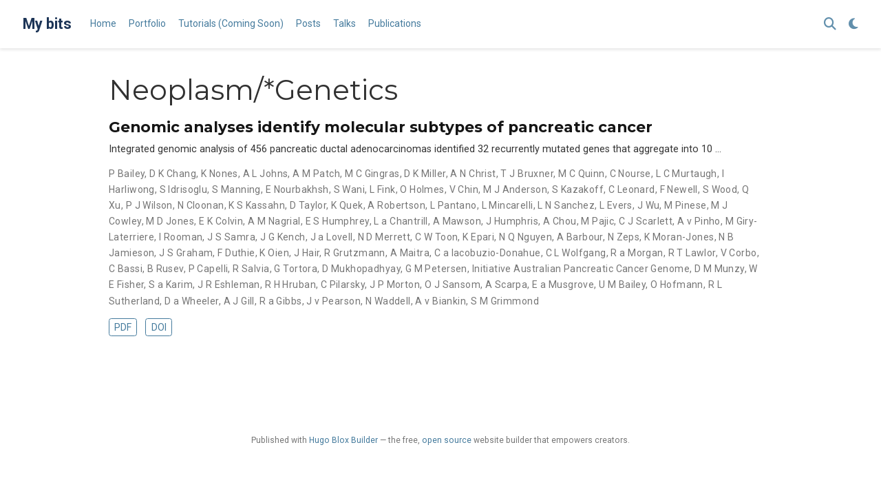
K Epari (478, 236)
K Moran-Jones (679, 236)
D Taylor (308, 205)
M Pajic (597, 221)
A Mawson (457, 221)
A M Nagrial (274, 221)
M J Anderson (515, 189)
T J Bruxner (526, 173)
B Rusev (165, 268)
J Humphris (512, 221)
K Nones (219, 173)
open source (446, 440)
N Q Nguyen (525, 236)
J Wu (648, 205)
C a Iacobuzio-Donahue (487, 252)
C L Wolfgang (576, 252)
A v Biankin (440, 301)
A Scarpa (506, 284)
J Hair (307, 252)
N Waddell (388, 301)
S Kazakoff (578, 189)
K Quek (347, 205)
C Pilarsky (343, 284)
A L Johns (265, 173)
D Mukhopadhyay (361, 268)
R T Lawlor (692, 252)
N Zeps (624, 236)
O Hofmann (676, 284)
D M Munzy (719, 268)
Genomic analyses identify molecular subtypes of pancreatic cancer (380, 127)
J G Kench (283, 236)
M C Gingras (372, 173)
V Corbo (739, 252)
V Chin (464, 189)
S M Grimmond (505, 301)
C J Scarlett (645, 221)
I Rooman (180, 236)
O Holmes (422, 189)
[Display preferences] (853, 24)
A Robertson (396, 205)
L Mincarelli (507, 205)
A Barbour (580, 236)
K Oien (274, 252)
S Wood (720, 189)
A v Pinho (699, 221)
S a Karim (171, 284)
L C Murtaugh (686, 173)
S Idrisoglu (184, 189)
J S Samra (231, 236)
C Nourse (630, 173)
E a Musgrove (563, 284)
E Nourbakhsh (297, 189)
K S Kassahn (257, 205)
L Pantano (453, 205)
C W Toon (436, 236)
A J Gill (239, 301)
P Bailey (127, 173)
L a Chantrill (400, 221)
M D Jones (170, 221)
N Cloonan (201, 205)
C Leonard (631, 189)
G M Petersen (436, 268)
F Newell (679, 189)
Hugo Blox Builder (343, 440)
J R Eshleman (229, 284)
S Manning (236, 189)
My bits (47, 23)
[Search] (830, 24)
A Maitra (409, 252)
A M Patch (316, 173)
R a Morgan (637, 252)
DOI (159, 327)
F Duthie (236, 252)
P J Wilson (149, 205)
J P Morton (395, 284)
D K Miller (424, 173)
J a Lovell (331, 236)
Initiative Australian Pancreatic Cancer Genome (581, 268)
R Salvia (251, 268)
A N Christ (473, 173)
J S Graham (186, 252)
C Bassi (125, 268)
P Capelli (209, 268)
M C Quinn (581, 173)
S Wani (349, 189)
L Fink (383, 189)
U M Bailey (622, 284)
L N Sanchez (566, 205)
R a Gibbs (280, 301)
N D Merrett (384, 236)
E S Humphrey (338, 221)
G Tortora (295, 268)
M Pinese (685, 205)
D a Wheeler (191, 301)
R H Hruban (290, 284)
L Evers (616, 205)
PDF (122, 327)
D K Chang (172, 173)
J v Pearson (333, 301)
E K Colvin (221, 221)
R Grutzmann (354, 252)
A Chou (560, 221)
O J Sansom (452, 284)
